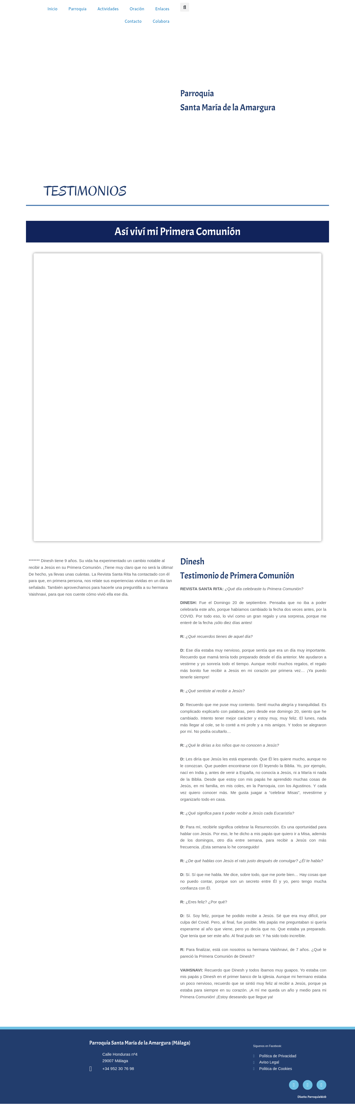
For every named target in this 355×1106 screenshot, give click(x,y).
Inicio (52, 9)
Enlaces (162, 9)
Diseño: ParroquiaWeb (311, 1099)
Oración (136, 9)
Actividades (108, 9)
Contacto (133, 21)
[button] (184, 7)
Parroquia (77, 9)
